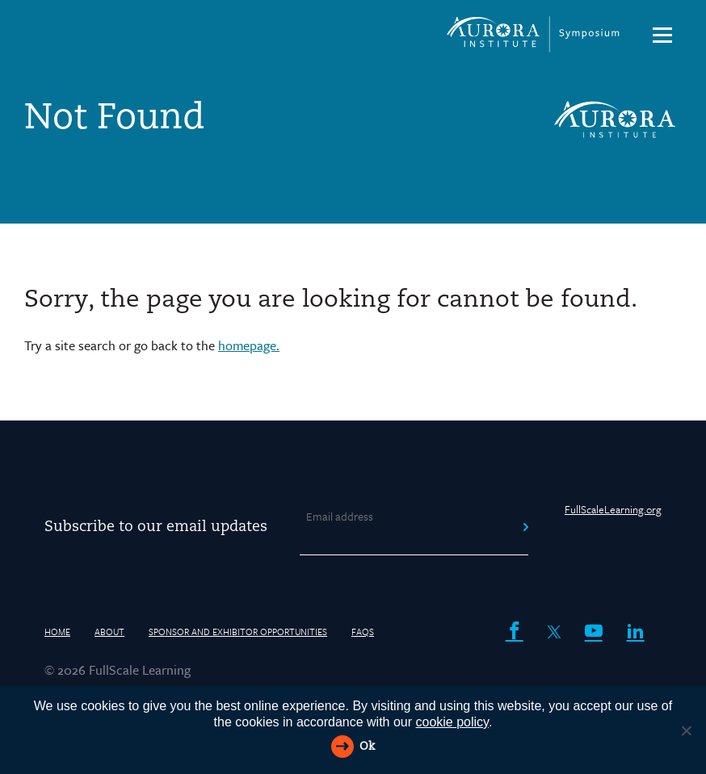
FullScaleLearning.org (613, 509)
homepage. (248, 345)
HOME (57, 631)
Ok (367, 747)
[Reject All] (686, 730)
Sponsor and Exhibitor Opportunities (238, 631)
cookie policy (452, 722)
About (109, 631)
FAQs (362, 631)
